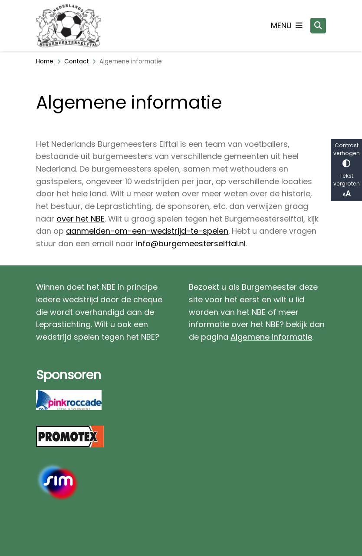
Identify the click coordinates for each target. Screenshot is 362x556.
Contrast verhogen (346, 154)
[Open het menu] (287, 25)
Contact (76, 61)
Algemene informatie (271, 336)
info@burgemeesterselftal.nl (191, 243)
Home (44, 61)
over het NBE (80, 218)
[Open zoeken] (318, 25)
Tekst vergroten (346, 185)
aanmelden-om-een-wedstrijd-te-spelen (147, 230)
